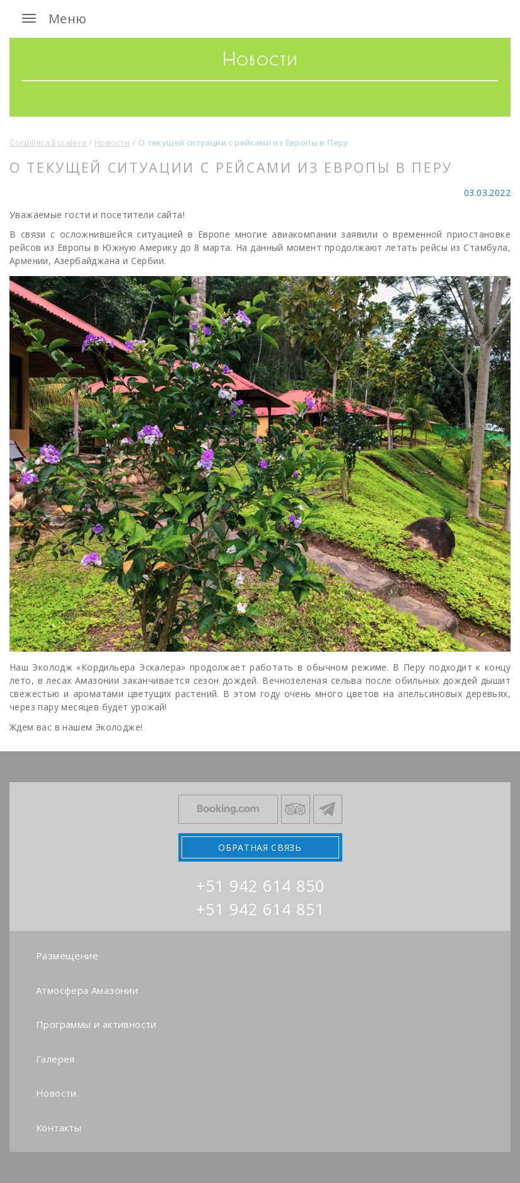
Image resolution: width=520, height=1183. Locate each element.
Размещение (67, 955)
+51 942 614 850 (260, 885)
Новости (56, 1093)
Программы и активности (96, 1024)
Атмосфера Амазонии (87, 990)
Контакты (58, 1127)
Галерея (55, 1059)
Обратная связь (259, 847)
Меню (51, 18)
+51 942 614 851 (260, 909)
